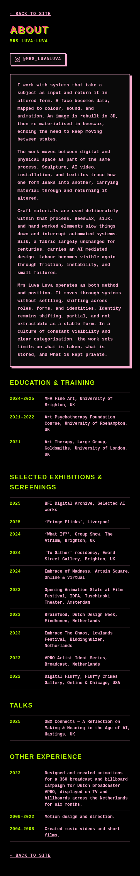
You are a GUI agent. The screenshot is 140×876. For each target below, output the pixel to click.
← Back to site (30, 14)
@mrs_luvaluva (38, 59)
